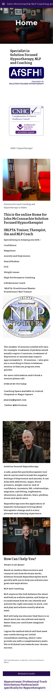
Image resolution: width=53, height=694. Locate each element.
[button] (3, 4)
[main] (26, 22)
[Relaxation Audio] (26, 673)
